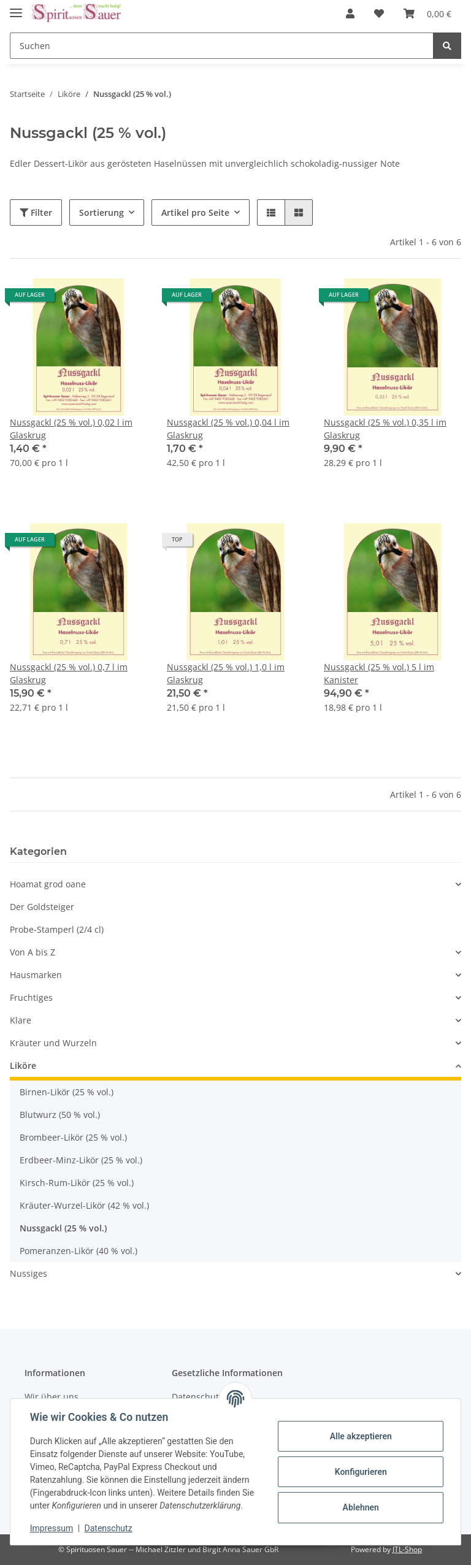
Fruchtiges (31, 997)
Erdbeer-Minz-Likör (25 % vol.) (81, 1160)
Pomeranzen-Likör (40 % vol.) (78, 1251)
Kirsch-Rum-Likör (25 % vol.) (77, 1182)
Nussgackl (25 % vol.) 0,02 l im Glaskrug (71, 428)
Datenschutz (108, 1528)
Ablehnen (360, 1507)
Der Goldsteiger (42, 907)
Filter (36, 212)
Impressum (51, 1528)
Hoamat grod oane (48, 884)
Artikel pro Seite (195, 212)
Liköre (23, 1065)
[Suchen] (222, 46)
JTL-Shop (407, 1549)
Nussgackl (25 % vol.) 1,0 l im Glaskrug (226, 673)
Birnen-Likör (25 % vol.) (66, 1092)
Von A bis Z (32, 952)
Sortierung (101, 212)
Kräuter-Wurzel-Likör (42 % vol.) (84, 1205)
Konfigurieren (360, 1472)
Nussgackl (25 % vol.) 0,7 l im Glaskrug (69, 673)
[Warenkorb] (427, 13)
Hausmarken (36, 975)
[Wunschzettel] (379, 13)
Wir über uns (51, 1396)
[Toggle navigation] (16, 7)
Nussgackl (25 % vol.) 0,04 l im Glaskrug (228, 428)
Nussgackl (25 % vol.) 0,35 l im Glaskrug (385, 428)
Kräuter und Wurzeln (53, 1043)
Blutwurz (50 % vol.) (60, 1114)
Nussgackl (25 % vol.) (63, 1228)
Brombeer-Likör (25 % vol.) (73, 1137)
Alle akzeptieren (360, 1436)
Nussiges (28, 1273)
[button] (350, 13)
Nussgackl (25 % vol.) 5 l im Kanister (379, 673)
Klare (20, 1020)
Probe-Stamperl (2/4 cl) (57, 929)
